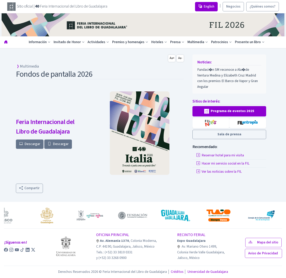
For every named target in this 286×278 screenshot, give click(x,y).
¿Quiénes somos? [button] (262, 6)
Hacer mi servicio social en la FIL (222, 163)
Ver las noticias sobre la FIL (219, 171)
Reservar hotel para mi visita (220, 155)
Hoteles (157, 42)
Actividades (96, 42)
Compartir (29, 188)
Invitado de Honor (67, 42)
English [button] (206, 6)
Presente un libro (248, 42)
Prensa (175, 42)
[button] (229, 111)
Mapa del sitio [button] (263, 242)
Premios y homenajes (128, 42)
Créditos (175, 271)
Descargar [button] (29, 143)
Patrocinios (219, 42)
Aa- (180, 58)
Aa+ (172, 58)
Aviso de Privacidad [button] (263, 253)
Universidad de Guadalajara (206, 271)
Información (38, 42)
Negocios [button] (233, 6)
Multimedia (195, 42)
